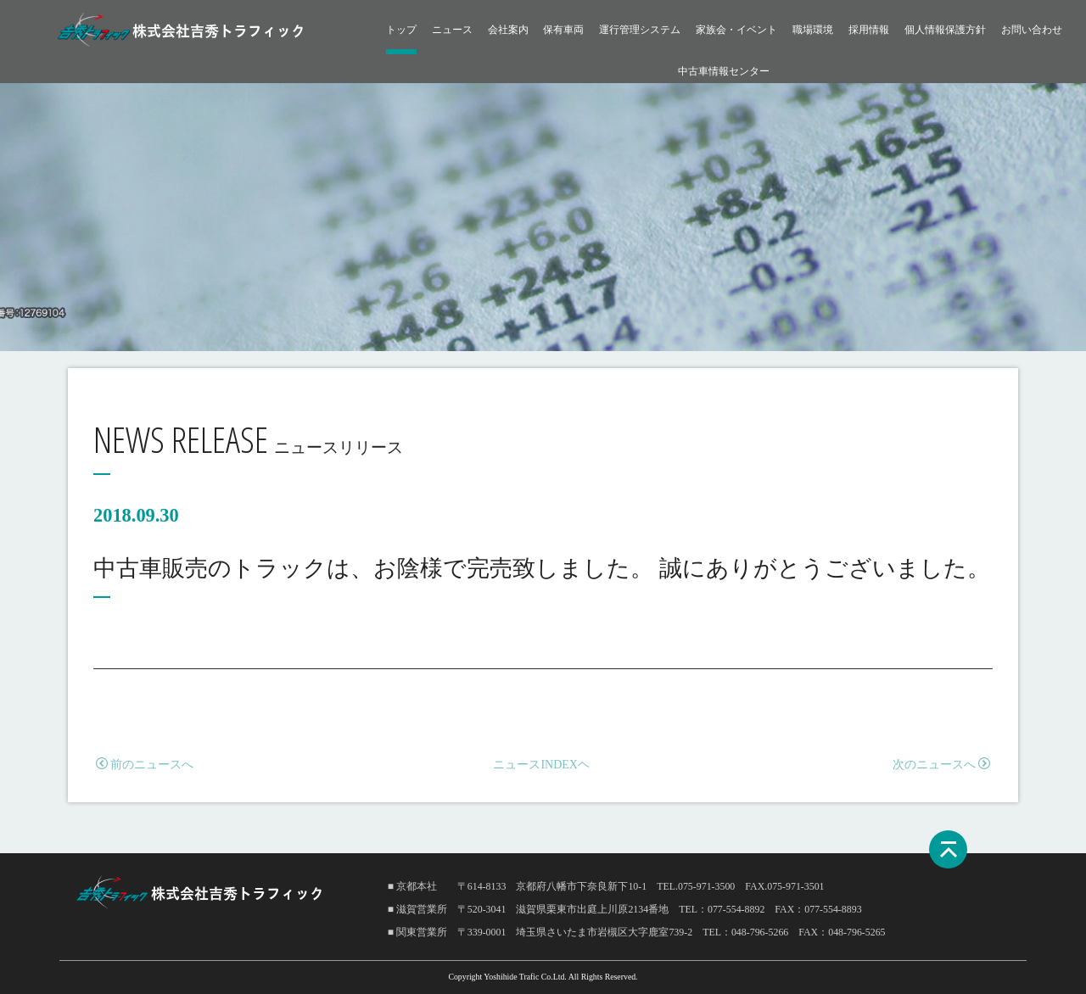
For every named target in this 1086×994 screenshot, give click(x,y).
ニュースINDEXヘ (541, 764)
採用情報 (868, 30)
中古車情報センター (724, 71)
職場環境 (812, 30)
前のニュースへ (144, 764)
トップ (401, 30)
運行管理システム (639, 30)
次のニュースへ (941, 764)
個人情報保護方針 (945, 30)
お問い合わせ (1031, 30)
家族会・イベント (736, 30)
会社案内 (508, 30)
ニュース (452, 30)
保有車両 (563, 30)
